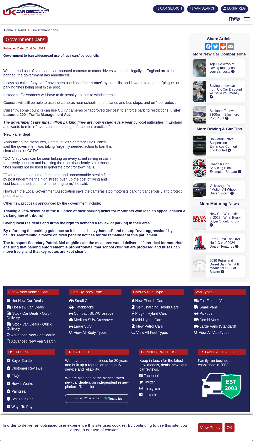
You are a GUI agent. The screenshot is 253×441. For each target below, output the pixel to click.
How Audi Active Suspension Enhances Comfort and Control (223, 144)
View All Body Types (88, 332)
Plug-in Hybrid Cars (149, 313)
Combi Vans (206, 320)
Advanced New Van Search (31, 341)
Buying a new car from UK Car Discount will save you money (226, 91)
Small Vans (206, 307)
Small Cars (81, 301)
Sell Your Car (20, 399)
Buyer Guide (19, 361)
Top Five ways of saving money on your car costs (222, 67)
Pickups (203, 313)
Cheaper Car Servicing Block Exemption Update (225, 167)
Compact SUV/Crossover (92, 313)
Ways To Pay (20, 407)
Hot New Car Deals (25, 301)
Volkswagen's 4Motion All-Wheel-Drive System (223, 189)
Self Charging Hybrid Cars (155, 307)
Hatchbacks (81, 307)
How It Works (20, 384)
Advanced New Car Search (31, 335)
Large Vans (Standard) (215, 326)
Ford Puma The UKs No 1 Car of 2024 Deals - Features (225, 242)
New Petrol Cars (147, 326)
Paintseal (16, 391)
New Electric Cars (147, 301)
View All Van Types (212, 332)
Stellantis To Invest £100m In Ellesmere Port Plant (224, 114)
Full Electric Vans (211, 301)
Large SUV (80, 326)
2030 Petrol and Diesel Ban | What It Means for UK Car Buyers (224, 266)
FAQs (14, 376)
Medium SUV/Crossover (91, 320)
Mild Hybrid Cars (146, 320)
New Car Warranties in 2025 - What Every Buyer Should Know (225, 219)
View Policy (210, 427)
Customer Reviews (24, 368)
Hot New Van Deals (25, 307)
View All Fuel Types (149, 332)
